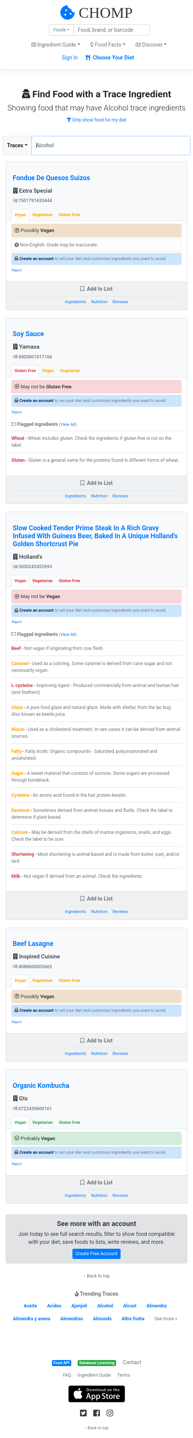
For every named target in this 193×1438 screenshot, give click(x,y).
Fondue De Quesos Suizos (51, 178)
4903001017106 (32, 357)
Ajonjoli (79, 1306)
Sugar (17, 773)
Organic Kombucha (41, 1085)
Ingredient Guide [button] (53, 45)
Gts (20, 1098)
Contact (132, 1362)
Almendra (156, 1306)
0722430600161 (32, 1108)
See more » (165, 1318)
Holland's (27, 556)
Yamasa (26, 346)
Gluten (18, 460)
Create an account (36, 258)
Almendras (71, 1318)
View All (67, 424)
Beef (16, 648)
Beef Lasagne (33, 943)
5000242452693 (32, 566)
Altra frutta (133, 1318)
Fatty (16, 751)
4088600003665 (32, 966)
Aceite (30, 1306)
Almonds (102, 1318)
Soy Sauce (28, 334)
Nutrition (99, 301)
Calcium (19, 832)
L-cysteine (22, 685)
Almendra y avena (31, 1318)
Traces (15, 145)
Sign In (70, 58)
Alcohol (105, 1306)
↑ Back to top (96, 1276)
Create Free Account (96, 1253)
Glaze (17, 707)
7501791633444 (32, 200)
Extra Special (32, 190)
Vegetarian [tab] (42, 214)
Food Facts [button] (105, 45)
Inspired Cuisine (36, 956)
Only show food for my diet (97, 120)
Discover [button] (149, 45)
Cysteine (20, 795)
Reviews (120, 301)
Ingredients (75, 301)
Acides (54, 1306)
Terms (123, 1375)
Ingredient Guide (94, 1375)
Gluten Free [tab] (69, 214)
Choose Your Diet (110, 58)
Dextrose (20, 810)
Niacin (17, 729)
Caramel (19, 663)
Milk (15, 876)
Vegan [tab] (20, 214)
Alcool (130, 1306)
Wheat (17, 438)
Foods (59, 30)
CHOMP (106, 12)
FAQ (67, 1375)
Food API (61, 1362)
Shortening (22, 854)
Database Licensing (97, 1362)
